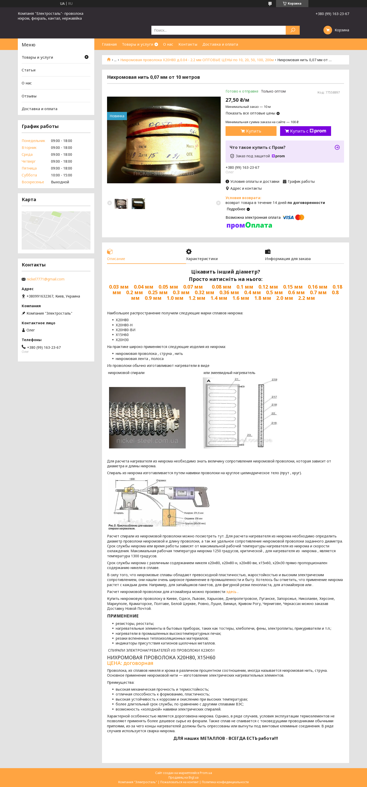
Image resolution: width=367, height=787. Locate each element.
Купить (253, 131)
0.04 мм (143, 286)
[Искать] (293, 30)
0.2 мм (134, 292)
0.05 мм (168, 286)
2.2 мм (306, 297)
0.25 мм (158, 292)
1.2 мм (197, 297)
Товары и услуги (137, 44)
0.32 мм (204, 292)
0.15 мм (293, 286)
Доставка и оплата (220, 44)
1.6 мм (240, 297)
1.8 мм (262, 297)
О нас (168, 44)
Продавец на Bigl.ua (183, 777)
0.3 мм (181, 292)
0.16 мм (317, 286)
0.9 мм (153, 297)
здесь (231, 591)
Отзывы (29, 95)
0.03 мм (119, 286)
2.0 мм (284, 297)
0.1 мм (245, 286)
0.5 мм (274, 292)
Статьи (28, 69)
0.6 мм (296, 292)
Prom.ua (206, 773)
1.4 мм (219, 297)
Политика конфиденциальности (225, 782)
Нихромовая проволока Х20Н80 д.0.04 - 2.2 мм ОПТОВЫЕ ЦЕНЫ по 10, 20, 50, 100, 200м (197, 60)
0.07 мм (193, 286)
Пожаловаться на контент (179, 782)
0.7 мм (318, 292)
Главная (109, 44)
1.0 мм (175, 297)
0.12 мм (268, 286)
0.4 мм (252, 292)
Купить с (308, 131)
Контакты (187, 44)
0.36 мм (229, 292)
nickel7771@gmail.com (45, 279)
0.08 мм (221, 286)
